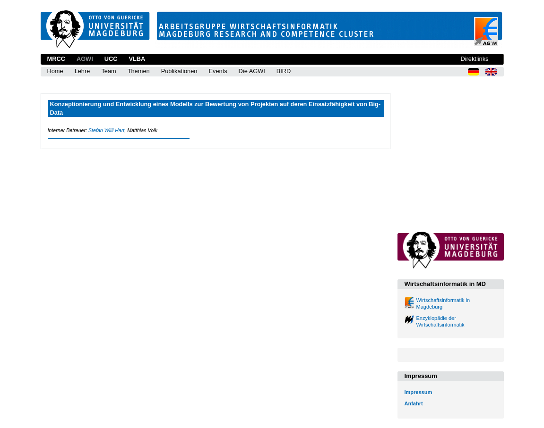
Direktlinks (474, 58)
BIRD (283, 71)
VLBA (137, 58)
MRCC (56, 58)
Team (108, 71)
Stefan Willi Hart (106, 130)
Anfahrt (414, 403)
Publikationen (179, 71)
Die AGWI (252, 71)
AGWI (85, 58)
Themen (139, 71)
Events (217, 71)
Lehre (82, 71)
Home (55, 71)
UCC (111, 58)
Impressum (418, 392)
